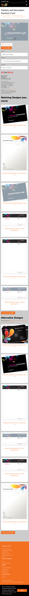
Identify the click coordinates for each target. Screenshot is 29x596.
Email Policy (4, 570)
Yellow (20, 320)
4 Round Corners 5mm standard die (12, 61)
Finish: (2, 51)
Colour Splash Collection (19, 16)
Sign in (3, 556)
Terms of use (5, 572)
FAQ (3, 561)
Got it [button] (22, 590)
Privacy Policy (5, 569)
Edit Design (6, 47)
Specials (4, 577)
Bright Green (16, 320)
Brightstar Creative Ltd (7, 16)
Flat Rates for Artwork (7, 555)
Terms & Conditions (6, 567)
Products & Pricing (6, 548)
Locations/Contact (6, 563)
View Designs (8, 15)
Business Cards (15, 15)
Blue (21, 15)
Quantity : (3, 64)
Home (2, 15)
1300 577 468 (5, 1)
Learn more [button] (9, 593)
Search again (6, 44)
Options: (3, 57)
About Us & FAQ (5, 553)
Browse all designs (8, 312)
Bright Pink (11, 322)
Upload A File (5, 552)
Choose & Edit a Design (7, 550)
